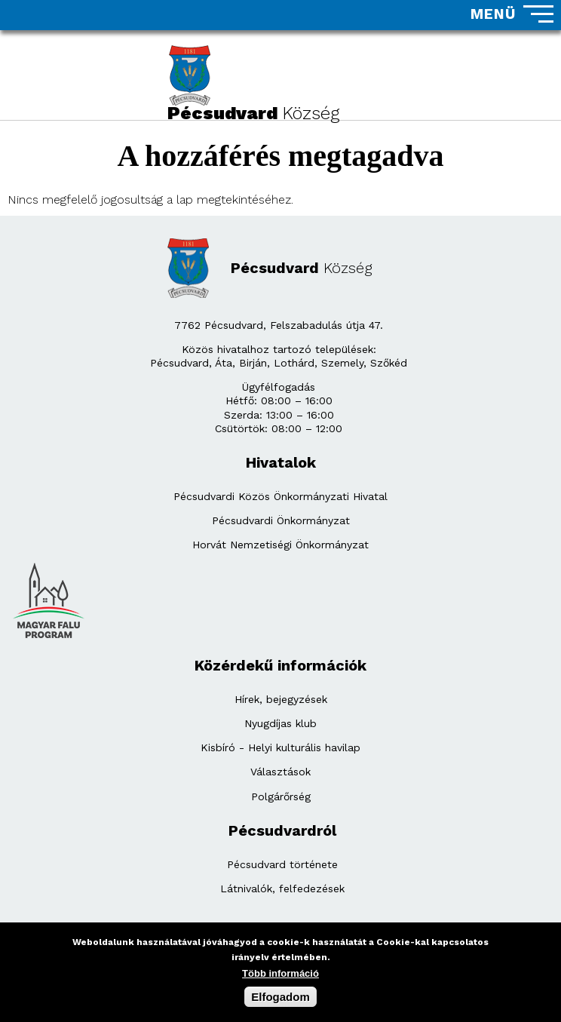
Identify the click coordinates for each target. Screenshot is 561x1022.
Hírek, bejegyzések (281, 699)
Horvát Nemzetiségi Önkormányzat (280, 545)
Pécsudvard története (282, 864)
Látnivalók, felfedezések (282, 888)
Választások (280, 772)
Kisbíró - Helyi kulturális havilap (280, 747)
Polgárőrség (281, 796)
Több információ (280, 976)
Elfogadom (280, 999)
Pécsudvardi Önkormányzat (281, 520)
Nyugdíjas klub (280, 723)
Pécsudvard (301, 268)
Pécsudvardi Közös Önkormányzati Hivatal (280, 496)
